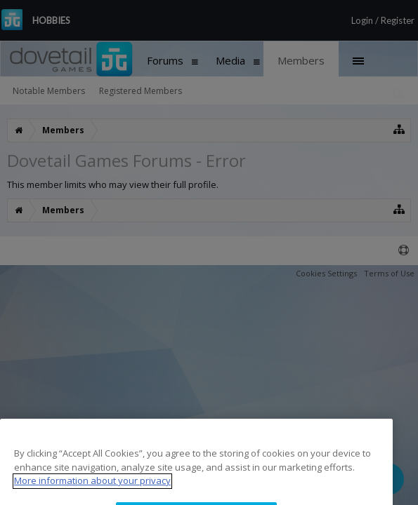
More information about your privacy (92, 492)
